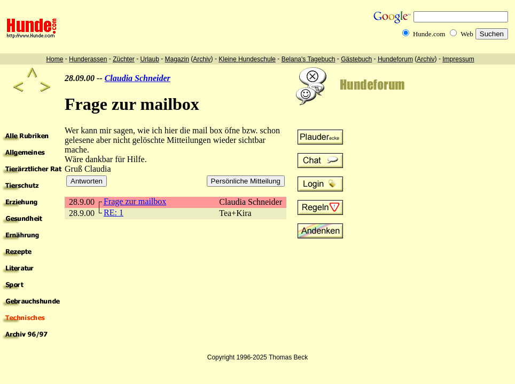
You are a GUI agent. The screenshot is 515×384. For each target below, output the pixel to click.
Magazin (177, 59)
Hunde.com (429, 34)
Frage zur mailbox (135, 201)
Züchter (124, 59)
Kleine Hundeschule (247, 59)
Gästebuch (356, 59)
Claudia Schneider (137, 78)
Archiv (201, 59)
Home (54, 59)
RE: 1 (113, 212)
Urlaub (149, 59)
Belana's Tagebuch (308, 59)
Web (467, 34)
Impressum (458, 59)
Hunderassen (88, 59)
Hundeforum (395, 59)
